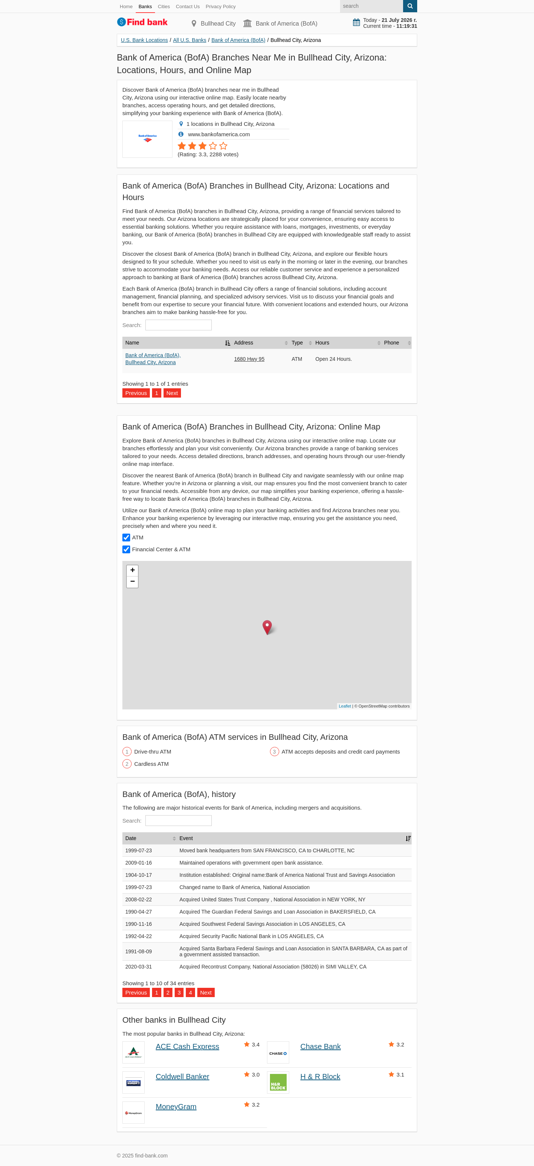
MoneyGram (176, 1107)
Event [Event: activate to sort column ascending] (186, 838)
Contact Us (188, 6)
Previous (136, 393)
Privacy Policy (221, 6)
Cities (164, 6)
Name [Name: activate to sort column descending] (132, 343)
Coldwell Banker (183, 1076)
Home (126, 6)
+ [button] (132, 571)
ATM (138, 537)
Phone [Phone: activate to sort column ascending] (391, 343)
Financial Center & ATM (161, 549)
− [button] (132, 582)
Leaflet (345, 706)
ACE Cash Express (187, 1046)
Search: (167, 325)
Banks (145, 6)
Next (172, 393)
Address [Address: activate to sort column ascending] (243, 343)
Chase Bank (320, 1046)
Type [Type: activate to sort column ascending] (297, 343)
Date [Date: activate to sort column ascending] (130, 838)
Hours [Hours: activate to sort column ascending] (322, 343)
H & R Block (320, 1076)
